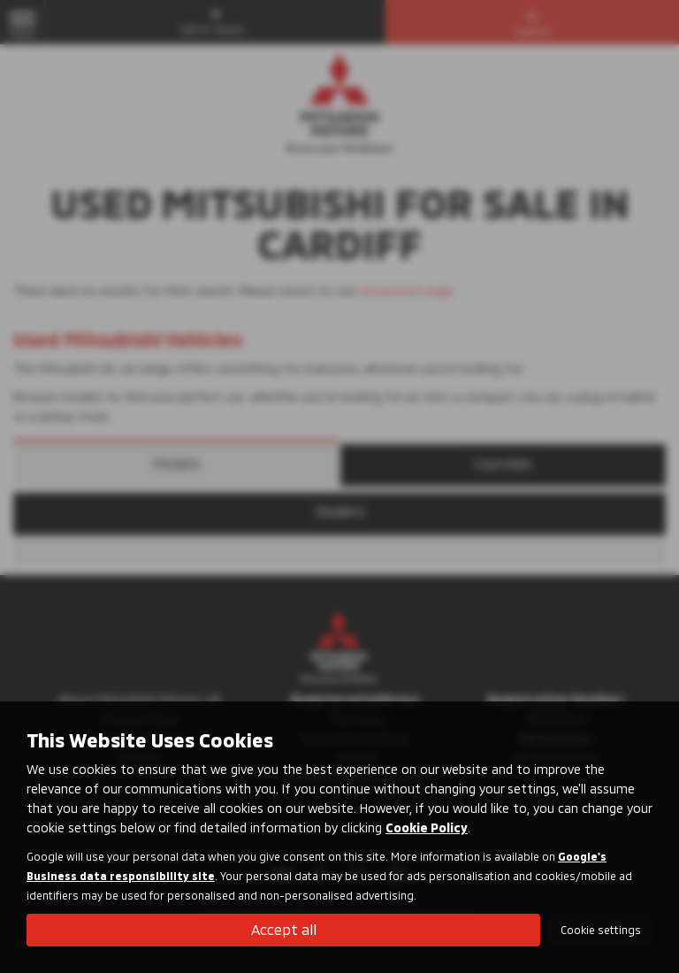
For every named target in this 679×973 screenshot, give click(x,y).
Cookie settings (601, 929)
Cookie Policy (426, 827)
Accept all (284, 929)
